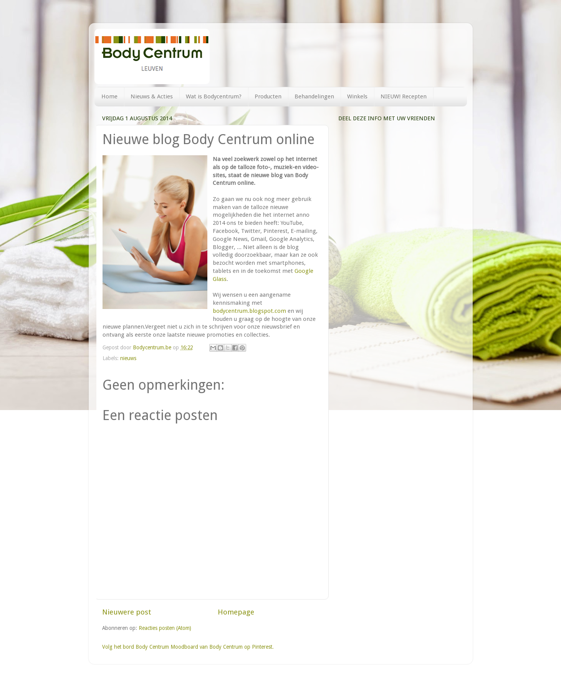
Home (109, 96)
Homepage (236, 612)
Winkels (357, 96)
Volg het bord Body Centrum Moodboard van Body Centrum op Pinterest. (188, 647)
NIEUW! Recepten (404, 96)
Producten (268, 96)
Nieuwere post (126, 612)
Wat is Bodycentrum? (214, 96)
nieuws (128, 358)
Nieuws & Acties (152, 96)
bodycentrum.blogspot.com (249, 310)
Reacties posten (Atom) (165, 628)
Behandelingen (314, 96)
